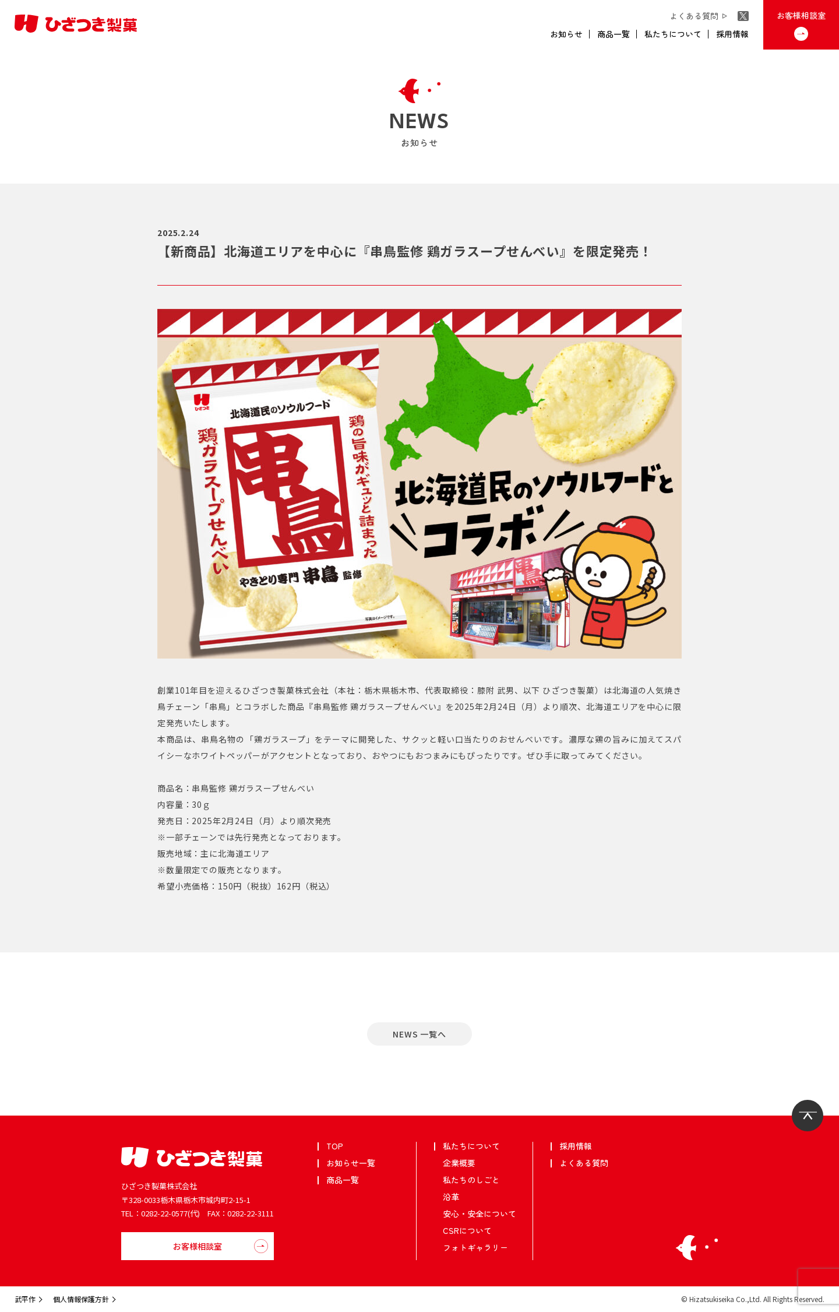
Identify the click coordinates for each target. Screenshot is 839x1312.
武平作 (25, 1299)
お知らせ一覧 (350, 1163)
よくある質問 (696, 16)
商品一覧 (613, 34)
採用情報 (732, 34)
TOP (334, 1146)
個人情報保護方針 (81, 1299)
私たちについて (672, 34)
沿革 (451, 1196)
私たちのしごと (471, 1180)
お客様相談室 (801, 15)
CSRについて (467, 1230)
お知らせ (566, 34)
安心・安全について (479, 1213)
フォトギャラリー (475, 1247)
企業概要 (459, 1163)
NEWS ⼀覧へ (419, 1034)
